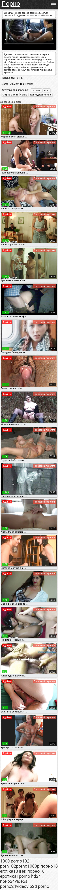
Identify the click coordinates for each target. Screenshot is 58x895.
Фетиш (23, 94)
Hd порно (36, 90)
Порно (11, 3)
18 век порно (26, 871)
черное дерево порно (40, 94)
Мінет (46, 90)
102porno (18, 866)
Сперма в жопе (10, 94)
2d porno (40, 886)
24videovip (21, 886)
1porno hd (26, 876)
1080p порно (40, 866)
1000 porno (11, 861)
